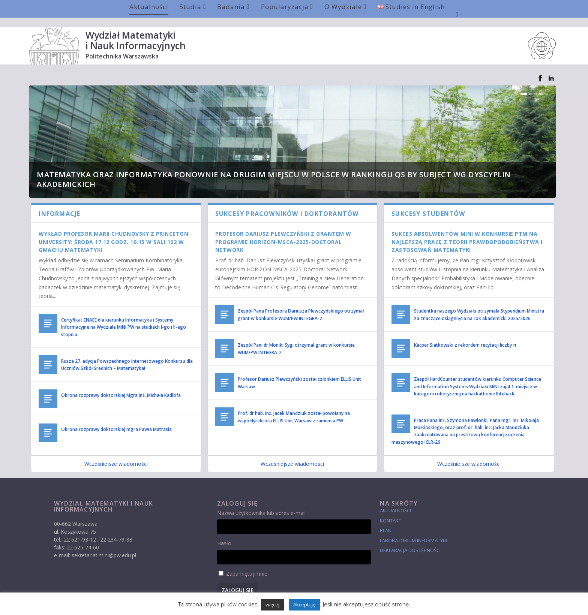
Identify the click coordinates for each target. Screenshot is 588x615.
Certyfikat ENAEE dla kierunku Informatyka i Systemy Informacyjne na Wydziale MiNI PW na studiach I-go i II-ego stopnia (123, 317)
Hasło (224, 533)
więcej (272, 604)
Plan (386, 521)
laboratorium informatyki (413, 531)
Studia (190, 6)
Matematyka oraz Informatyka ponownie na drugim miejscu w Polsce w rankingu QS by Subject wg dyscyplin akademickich (274, 170)
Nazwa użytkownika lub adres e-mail (261, 503)
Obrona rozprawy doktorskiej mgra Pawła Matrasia (116, 420)
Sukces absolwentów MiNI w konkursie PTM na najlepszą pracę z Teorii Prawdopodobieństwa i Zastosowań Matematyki (467, 232)
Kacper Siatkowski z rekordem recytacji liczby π (465, 335)
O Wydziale (343, 6)
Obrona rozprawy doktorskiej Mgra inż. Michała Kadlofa (121, 386)
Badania (231, 6)
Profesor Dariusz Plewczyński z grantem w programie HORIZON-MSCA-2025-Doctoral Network (283, 232)
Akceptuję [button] (304, 604)
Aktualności (148, 6)
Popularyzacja (285, 6)
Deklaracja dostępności (410, 540)
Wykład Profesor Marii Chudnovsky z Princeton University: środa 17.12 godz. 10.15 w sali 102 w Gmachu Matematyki (113, 232)
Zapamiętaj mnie (246, 564)
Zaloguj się (238, 580)
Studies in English (411, 6)
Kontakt (390, 511)
